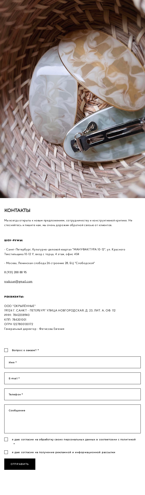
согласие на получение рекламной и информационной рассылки (68, 452)
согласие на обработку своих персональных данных (58, 439)
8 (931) (9, 272)
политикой (128, 439)
